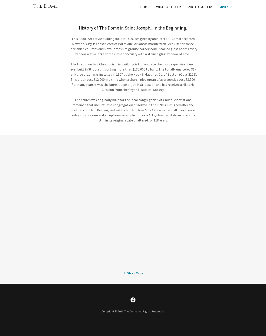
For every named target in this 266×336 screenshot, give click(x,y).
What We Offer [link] (168, 7)
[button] (226, 7)
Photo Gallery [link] (200, 7)
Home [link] (144, 7)
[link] (45, 6)
